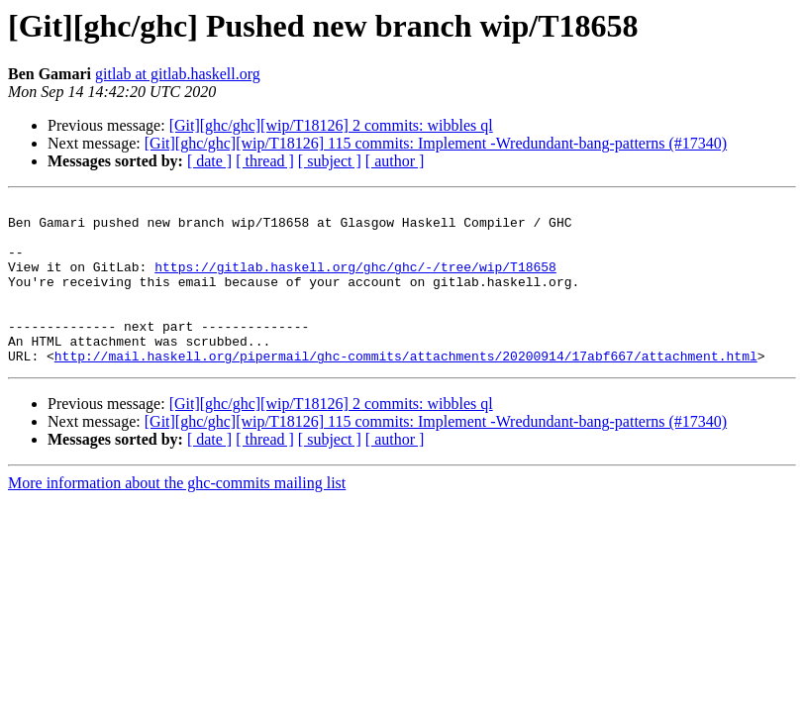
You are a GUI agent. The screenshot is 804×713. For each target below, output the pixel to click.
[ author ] (395, 161)
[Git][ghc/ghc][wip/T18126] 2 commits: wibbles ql (331, 125)
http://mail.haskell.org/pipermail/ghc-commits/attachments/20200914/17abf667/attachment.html (405, 388)
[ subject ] (329, 161)
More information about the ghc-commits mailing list (177, 515)
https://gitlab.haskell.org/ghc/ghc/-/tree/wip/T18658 (355, 281)
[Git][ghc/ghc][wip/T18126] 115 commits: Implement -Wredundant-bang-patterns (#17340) (436, 143)
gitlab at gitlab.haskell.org (177, 73)
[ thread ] (265, 161)
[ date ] (209, 161)
